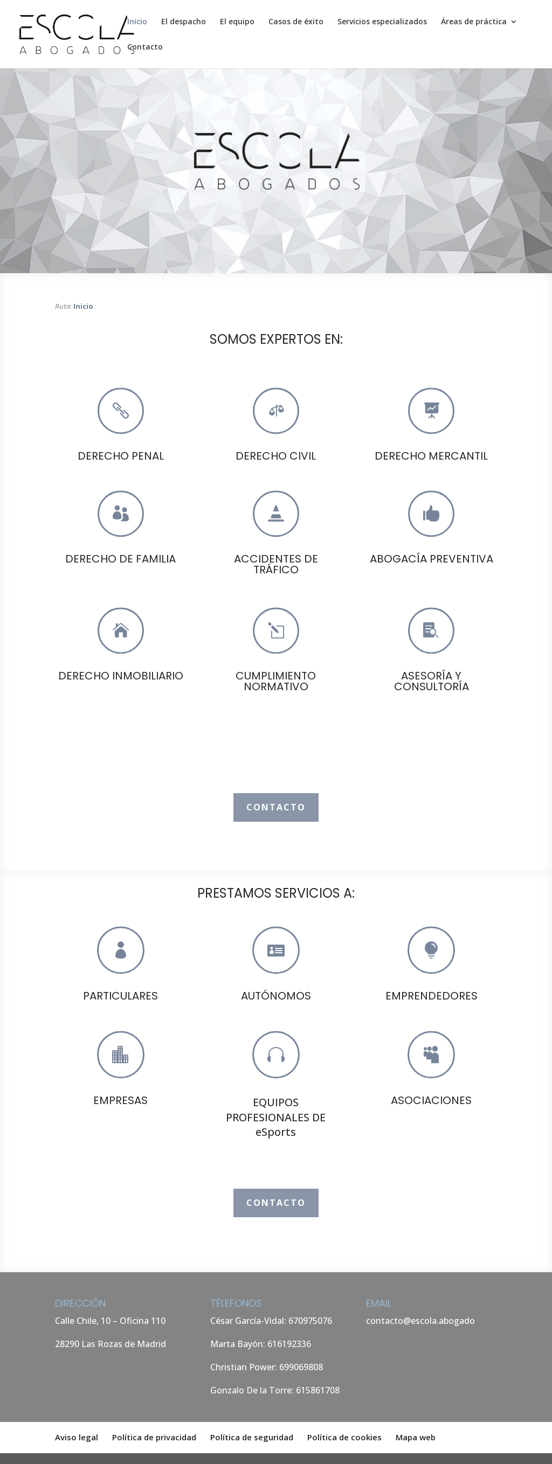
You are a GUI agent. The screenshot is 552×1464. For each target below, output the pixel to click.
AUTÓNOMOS (276, 995)
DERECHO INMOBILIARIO (120, 675)
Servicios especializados (382, 22)
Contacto (145, 47)
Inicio (137, 22)
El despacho (183, 22)
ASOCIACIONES (431, 1100)
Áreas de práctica (474, 22)
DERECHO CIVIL (276, 455)
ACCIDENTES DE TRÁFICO (276, 564)
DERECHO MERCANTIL (431, 455)
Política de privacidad (154, 1437)
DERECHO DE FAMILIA (120, 558)
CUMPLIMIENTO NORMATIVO (276, 681)
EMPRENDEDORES (431, 995)
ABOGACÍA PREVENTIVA (431, 558)
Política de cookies (344, 1437)
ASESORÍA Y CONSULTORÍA (431, 681)
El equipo (237, 22)
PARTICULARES (120, 995)
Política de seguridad (251, 1437)
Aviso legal (76, 1437)
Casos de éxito (295, 22)
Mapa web (416, 1437)
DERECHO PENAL (121, 455)
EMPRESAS (120, 1100)
